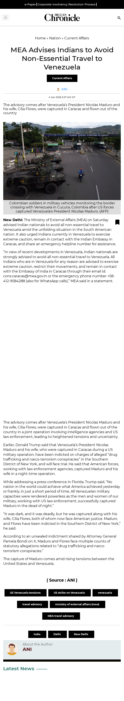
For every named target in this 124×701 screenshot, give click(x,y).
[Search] (119, 18)
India (37, 634)
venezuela (105, 592)
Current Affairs (62, 78)
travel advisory (32, 604)
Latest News (18, 669)
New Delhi (81, 634)
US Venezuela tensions (25, 592)
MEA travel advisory (61, 616)
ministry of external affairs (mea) (77, 604)
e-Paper (30, 4)
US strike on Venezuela (69, 592)
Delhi (57, 634)
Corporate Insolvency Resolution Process (67, 4)
